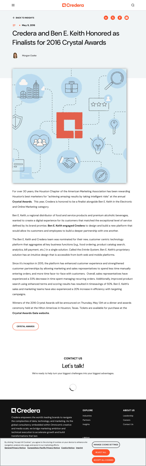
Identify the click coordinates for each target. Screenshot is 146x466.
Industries (87, 415)
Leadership (128, 415)
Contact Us (128, 424)
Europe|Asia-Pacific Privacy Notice (44, 449)
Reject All (101, 453)
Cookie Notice (68, 449)
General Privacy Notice (15, 449)
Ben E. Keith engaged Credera (66, 225)
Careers (126, 420)
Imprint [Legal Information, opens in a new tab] (79, 449)
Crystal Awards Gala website (30, 313)
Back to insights (23, 17)
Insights (86, 424)
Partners (86, 420)
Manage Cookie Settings (106, 445)
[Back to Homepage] (73, 5)
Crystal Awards (22, 201)
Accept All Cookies (103, 461)
